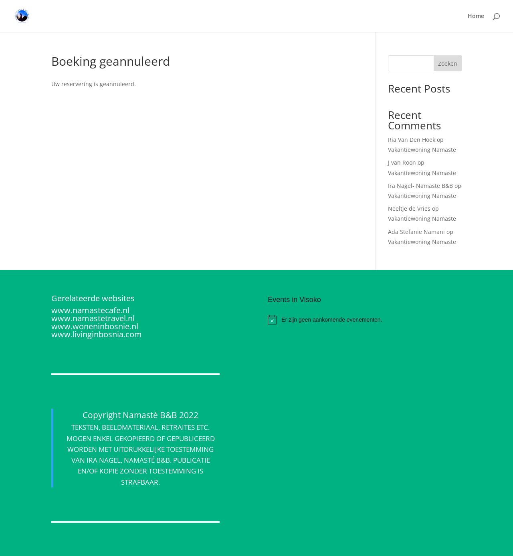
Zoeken (447, 63)
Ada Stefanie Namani (416, 232)
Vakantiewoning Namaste (422, 149)
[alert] (365, 319)
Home (476, 16)
